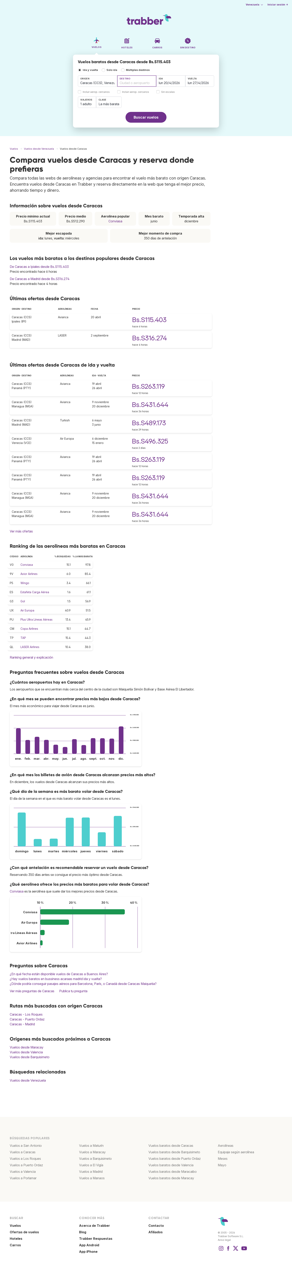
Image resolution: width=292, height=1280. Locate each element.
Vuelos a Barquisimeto (95, 1159)
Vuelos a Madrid (91, 1172)
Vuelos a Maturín (91, 1146)
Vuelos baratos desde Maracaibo (172, 1172)
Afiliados (155, 1232)
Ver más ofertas (21, 531)
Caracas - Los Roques (26, 1014)
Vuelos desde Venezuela (28, 1080)
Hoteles (16, 1239)
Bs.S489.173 (149, 423)
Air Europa (27, 610)
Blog (82, 1232)
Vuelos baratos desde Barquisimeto (174, 1152)
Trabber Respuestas (95, 1239)
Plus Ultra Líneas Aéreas (36, 619)
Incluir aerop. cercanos (96, 92)
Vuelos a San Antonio (26, 1146)
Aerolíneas (225, 1146)
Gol (22, 601)
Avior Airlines (29, 574)
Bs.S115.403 (149, 320)
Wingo (24, 583)
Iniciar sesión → (277, 4)
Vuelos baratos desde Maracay (171, 1178)
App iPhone (88, 1252)
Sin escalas (168, 92)
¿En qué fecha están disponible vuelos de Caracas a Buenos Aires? (59, 974)
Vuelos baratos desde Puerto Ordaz (174, 1159)
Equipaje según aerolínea (236, 1152)
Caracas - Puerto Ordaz (27, 1019)
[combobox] (97, 81)
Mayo (222, 1165)
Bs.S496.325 (150, 441)
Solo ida (111, 69)
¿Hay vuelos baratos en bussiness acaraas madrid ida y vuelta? (56, 979)
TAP (23, 637)
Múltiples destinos (138, 69)
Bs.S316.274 (149, 338)
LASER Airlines (29, 647)
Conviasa (115, 221)
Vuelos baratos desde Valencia (170, 1165)
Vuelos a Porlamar (23, 1178)
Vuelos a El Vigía (91, 1165)
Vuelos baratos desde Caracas (170, 1146)
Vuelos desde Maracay (26, 1047)
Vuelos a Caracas (22, 1152)
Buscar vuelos (146, 117)
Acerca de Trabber (94, 1226)
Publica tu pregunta (73, 991)
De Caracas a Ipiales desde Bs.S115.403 (39, 267)
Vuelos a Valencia (23, 1172)
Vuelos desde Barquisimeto (29, 1057)
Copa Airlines (29, 628)
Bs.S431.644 (150, 405)
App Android (89, 1245)
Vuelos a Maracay (92, 1152)
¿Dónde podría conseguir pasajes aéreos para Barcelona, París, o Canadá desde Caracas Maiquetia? (83, 984)
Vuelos (15, 1226)
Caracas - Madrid (22, 1024)
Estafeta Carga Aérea (34, 592)
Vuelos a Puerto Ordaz (26, 1165)
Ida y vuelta (90, 69)
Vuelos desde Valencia (26, 1052)
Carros (15, 1245)
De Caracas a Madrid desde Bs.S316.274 (40, 279)
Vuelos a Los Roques (25, 1159)
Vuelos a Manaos (92, 1178)
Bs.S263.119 (148, 386)
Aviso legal (224, 1239)
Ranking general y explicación (31, 657)
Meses (223, 1159)
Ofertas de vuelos (24, 1232)
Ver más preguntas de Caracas (32, 991)
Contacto (156, 1226)
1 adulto (86, 104)
